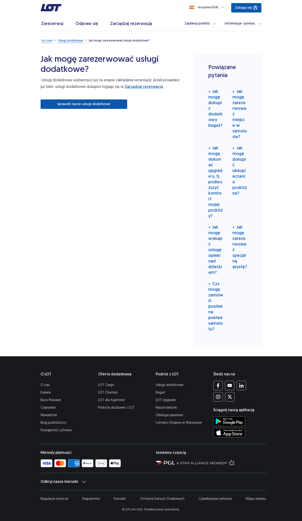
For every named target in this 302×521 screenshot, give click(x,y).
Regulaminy (91, 499)
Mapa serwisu (256, 499)
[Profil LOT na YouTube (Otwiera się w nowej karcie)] (230, 385)
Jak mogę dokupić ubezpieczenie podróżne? (239, 170)
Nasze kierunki (166, 408)
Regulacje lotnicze (54, 499)
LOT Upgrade (166, 400)
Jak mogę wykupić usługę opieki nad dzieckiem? (215, 249)
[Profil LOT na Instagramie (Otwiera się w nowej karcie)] (218, 397)
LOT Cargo (106, 385)
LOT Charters (107, 392)
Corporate (48, 408)
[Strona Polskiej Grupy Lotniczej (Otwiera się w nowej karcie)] (165, 462)
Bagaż (160, 392)
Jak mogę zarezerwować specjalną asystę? (239, 246)
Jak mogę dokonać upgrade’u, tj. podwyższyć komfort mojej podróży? (215, 181)
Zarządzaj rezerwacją (144, 86)
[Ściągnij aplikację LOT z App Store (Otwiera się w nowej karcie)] (229, 432)
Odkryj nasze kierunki (63, 481)
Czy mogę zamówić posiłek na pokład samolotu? (215, 306)
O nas (45, 385)
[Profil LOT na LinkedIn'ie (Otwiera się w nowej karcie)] (241, 385)
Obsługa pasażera (169, 415)
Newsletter (49, 415)
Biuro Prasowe (51, 400)
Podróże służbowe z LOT (116, 408)
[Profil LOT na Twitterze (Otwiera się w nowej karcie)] (230, 397)
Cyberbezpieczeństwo (215, 499)
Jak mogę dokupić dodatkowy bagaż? (215, 108)
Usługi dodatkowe (169, 385)
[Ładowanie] (207, 7)
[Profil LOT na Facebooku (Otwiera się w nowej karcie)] (218, 385)
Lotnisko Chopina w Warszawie (179, 423)
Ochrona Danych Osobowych (162, 499)
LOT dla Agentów (111, 400)
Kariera (46, 392)
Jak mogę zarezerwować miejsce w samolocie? (239, 114)
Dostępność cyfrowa (56, 430)
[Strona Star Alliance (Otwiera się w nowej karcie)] (206, 462)
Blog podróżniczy (53, 423)
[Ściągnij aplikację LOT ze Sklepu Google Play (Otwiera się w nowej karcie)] (229, 421)
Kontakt (120, 499)
